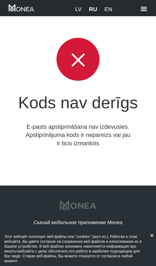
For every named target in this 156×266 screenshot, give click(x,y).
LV (78, 9)
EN (108, 9)
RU (93, 9)
